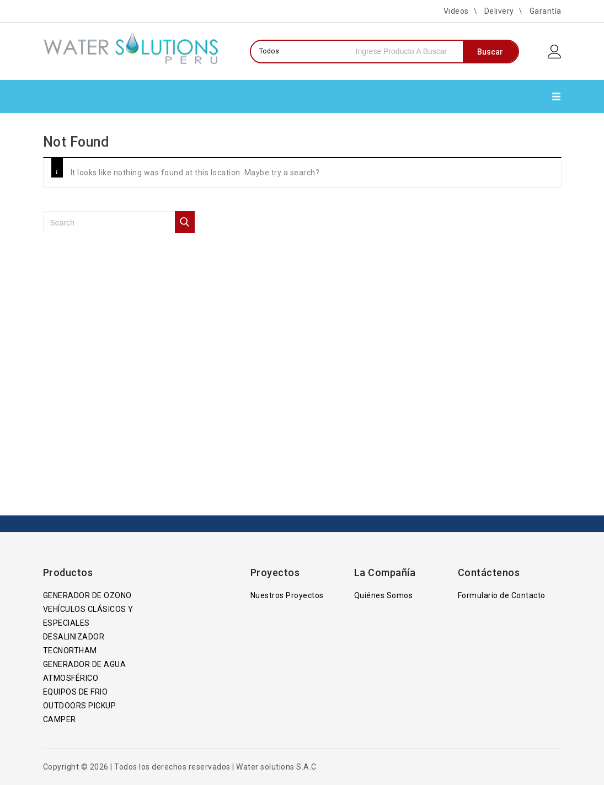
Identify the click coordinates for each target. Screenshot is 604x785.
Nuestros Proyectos (287, 595)
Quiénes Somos (383, 595)
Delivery (499, 11)
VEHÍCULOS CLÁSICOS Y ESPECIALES (88, 616)
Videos (456, 11)
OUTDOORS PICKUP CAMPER (79, 712)
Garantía (546, 11)
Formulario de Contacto (502, 595)
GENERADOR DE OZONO (87, 595)
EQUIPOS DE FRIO (75, 691)
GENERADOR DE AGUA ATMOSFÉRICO (84, 671)
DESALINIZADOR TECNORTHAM (74, 643)
